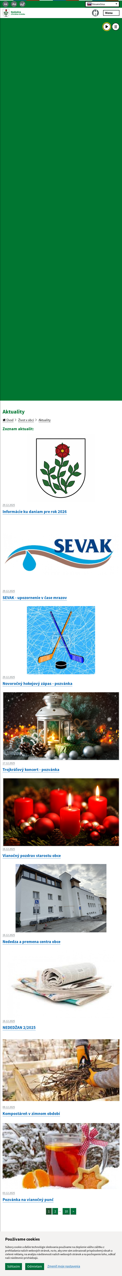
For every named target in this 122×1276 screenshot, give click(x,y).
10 (66, 1211)
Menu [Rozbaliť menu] (111, 13)
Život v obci (26, 420)
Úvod (8, 420)
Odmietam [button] (34, 1266)
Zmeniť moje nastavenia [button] (63, 1266)
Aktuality (45, 420)
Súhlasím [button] (13, 1266)
